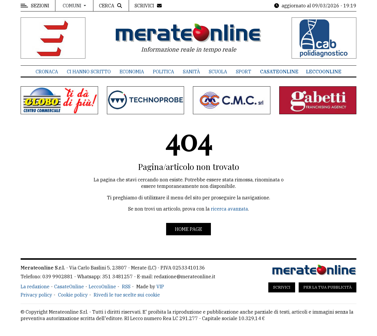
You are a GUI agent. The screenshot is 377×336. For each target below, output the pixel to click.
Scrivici (281, 287)
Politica (163, 72)
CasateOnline (279, 72)
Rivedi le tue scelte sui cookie (127, 295)
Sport (243, 72)
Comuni (72, 6)
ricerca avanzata (229, 209)
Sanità (191, 72)
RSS (126, 286)
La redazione (35, 286)
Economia (132, 72)
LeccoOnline (323, 72)
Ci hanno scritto (89, 72)
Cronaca (47, 72)
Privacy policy (36, 295)
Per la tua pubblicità (327, 287)
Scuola (218, 72)
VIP (160, 286)
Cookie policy (73, 295)
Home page (188, 229)
